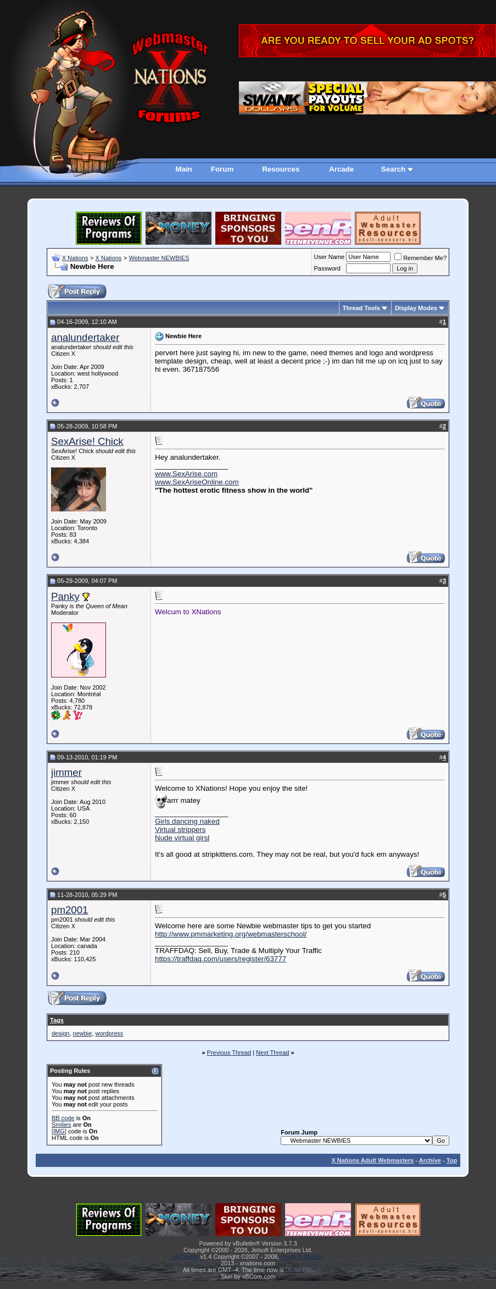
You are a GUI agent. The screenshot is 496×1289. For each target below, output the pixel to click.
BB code (63, 1118)
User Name (329, 257)
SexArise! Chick (87, 441)
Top (452, 1160)
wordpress (110, 1033)
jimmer (66, 772)
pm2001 (69, 910)
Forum (222, 169)
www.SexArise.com (186, 474)
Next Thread (272, 1052)
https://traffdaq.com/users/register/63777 (220, 959)
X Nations (75, 258)
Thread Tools (361, 308)
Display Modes (416, 308)
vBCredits (185, 1256)
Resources (280, 169)
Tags (57, 1020)
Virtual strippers (180, 829)
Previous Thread (229, 1052)
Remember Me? (420, 258)
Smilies (61, 1124)
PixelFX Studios (302, 1256)
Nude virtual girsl (182, 838)
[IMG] (59, 1131)
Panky (65, 596)
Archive (430, 1160)
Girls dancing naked (187, 821)
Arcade (341, 169)
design (60, 1033)
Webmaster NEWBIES (159, 258)
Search (393, 169)
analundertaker (85, 337)
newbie (82, 1033)
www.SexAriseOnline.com (197, 482)
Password (327, 268)
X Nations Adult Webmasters (372, 1160)
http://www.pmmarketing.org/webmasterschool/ (230, 934)
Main (183, 169)
